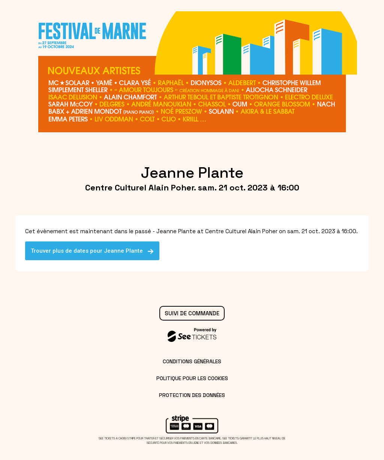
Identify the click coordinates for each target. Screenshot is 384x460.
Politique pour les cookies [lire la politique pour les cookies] (192, 378)
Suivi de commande (192, 313)
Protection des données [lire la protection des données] (192, 395)
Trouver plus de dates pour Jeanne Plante (92, 250)
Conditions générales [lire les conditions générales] (192, 361)
